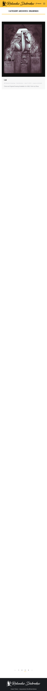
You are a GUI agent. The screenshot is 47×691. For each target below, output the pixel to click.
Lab (5, 80)
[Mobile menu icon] (44, 4)
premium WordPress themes (29, 689)
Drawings (12, 83)
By (20, 83)
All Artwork (7, 83)
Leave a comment (37, 83)
